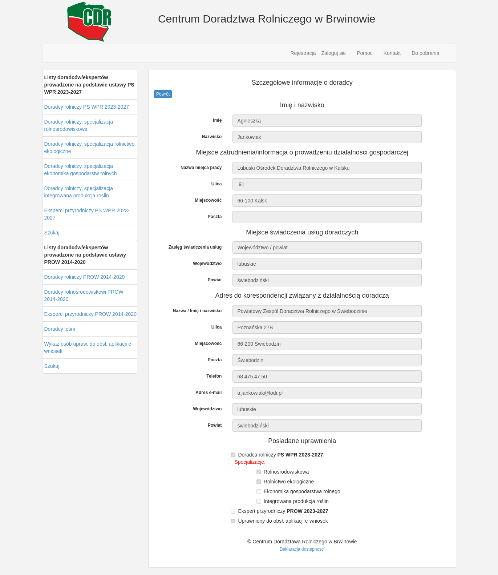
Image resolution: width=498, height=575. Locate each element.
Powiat (215, 279)
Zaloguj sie (333, 53)
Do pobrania (425, 53)
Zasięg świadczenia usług (195, 247)
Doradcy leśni (59, 329)
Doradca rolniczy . (281, 455)
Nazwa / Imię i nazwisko (197, 310)
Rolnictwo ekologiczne (289, 481)
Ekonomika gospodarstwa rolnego (302, 491)
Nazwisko (212, 136)
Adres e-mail (208, 392)
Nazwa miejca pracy (201, 167)
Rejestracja (303, 53)
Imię (217, 120)
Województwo (207, 263)
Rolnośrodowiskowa (286, 472)
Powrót (163, 94)
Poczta (215, 216)
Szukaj (52, 233)
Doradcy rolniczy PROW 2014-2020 (84, 277)
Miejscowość (208, 200)
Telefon (214, 376)
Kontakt (392, 53)
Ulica (216, 183)
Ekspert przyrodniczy (283, 511)
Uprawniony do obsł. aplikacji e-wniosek (283, 521)
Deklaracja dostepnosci (302, 549)
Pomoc (365, 53)
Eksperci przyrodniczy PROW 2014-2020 (90, 314)
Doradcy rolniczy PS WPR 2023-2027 (86, 107)
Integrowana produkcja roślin (296, 501)
